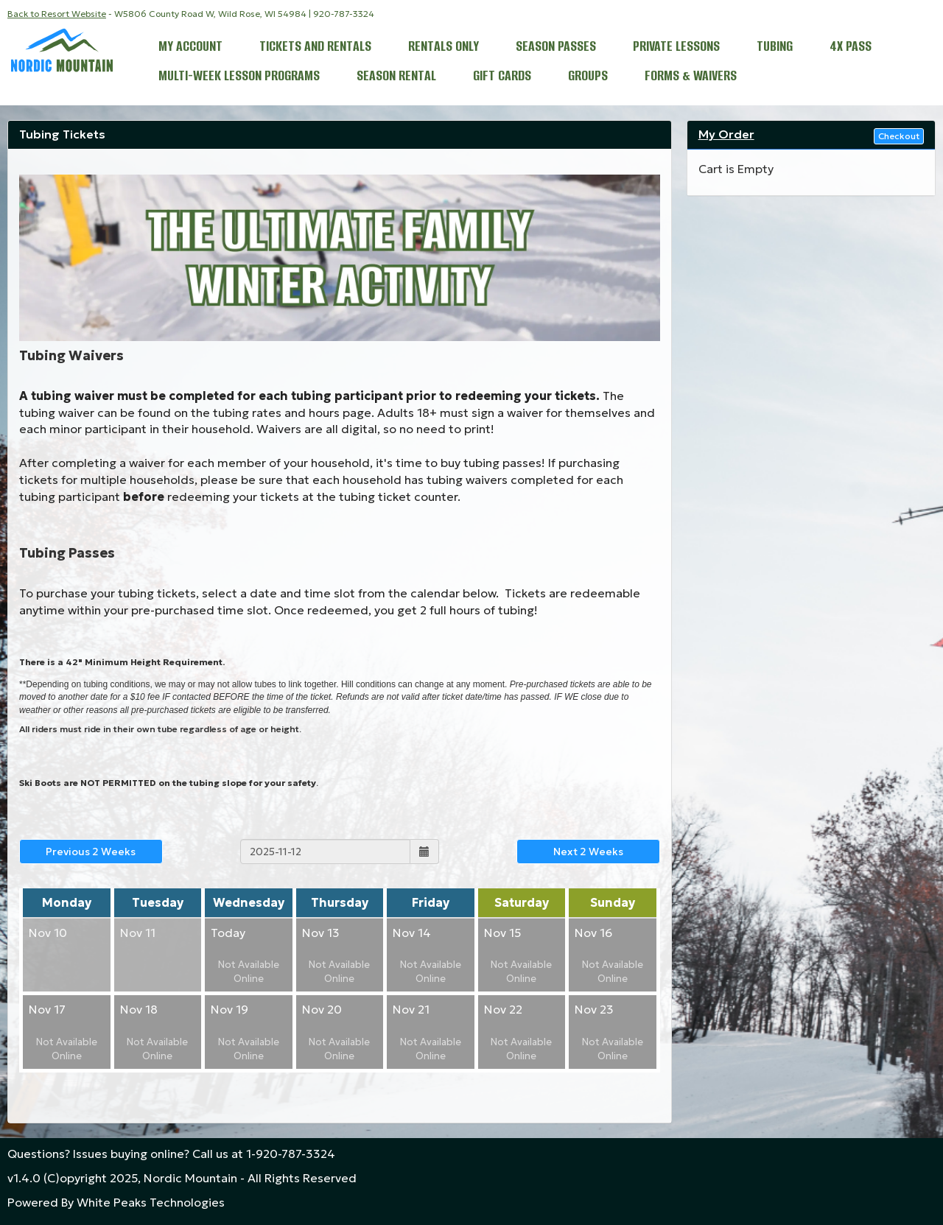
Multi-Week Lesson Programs (239, 77)
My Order (726, 134)
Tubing (775, 47)
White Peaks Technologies (151, 1202)
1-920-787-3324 (290, 1153)
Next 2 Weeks (588, 851)
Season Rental (396, 77)
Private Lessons (676, 47)
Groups (588, 77)
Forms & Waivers (691, 77)
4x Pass (851, 47)
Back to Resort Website (56, 13)
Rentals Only (443, 47)
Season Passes (556, 47)
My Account (190, 47)
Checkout (898, 135)
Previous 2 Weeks (91, 851)
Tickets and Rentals (315, 47)
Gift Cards (502, 77)
